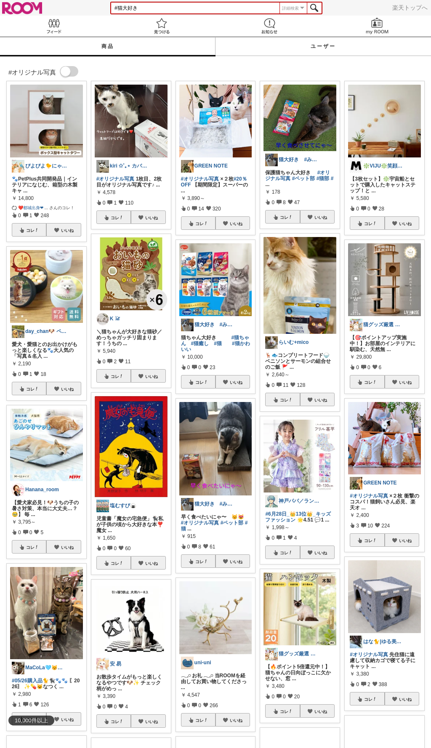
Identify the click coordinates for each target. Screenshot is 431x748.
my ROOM (377, 26)
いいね (67, 230)
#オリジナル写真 (115, 179)
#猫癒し (200, 343)
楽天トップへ (410, 7)
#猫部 (323, 178)
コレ (32, 230)
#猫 (218, 343)
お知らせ (269, 26)
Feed (54, 26)
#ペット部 (232, 523)
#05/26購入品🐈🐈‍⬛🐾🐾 (40, 681)
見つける (162, 26)
